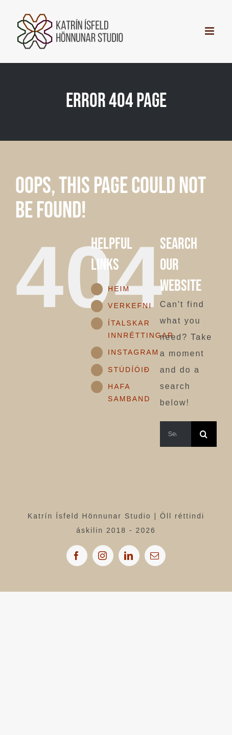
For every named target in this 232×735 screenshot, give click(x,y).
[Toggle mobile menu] (211, 31)
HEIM (119, 289)
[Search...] (175, 434)
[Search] (204, 434)
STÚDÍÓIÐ (129, 369)
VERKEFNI (130, 305)
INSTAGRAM (133, 352)
